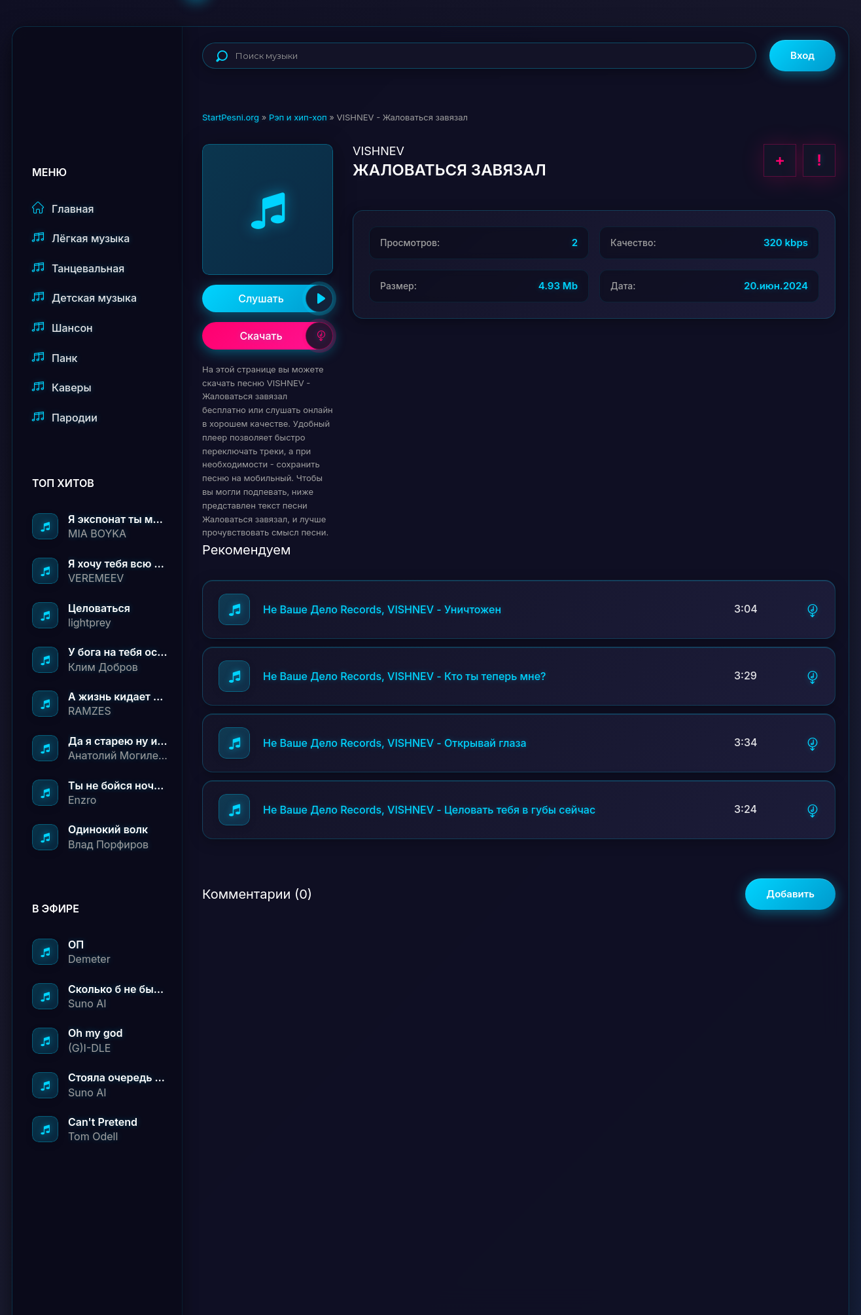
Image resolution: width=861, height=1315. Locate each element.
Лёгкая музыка (81, 238)
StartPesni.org (230, 117)
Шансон (62, 327)
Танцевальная (78, 268)
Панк (54, 358)
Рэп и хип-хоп (298, 117)
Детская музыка (84, 297)
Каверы (62, 387)
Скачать (286, 336)
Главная (63, 208)
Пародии (64, 417)
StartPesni (107, 69)
